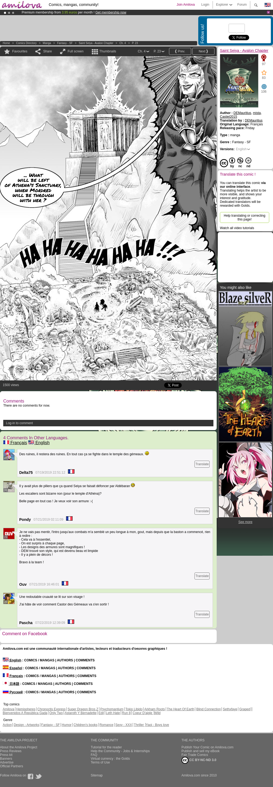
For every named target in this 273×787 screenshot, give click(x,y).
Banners (6, 759)
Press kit (6, 755)
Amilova (8, 709)
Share (47, 51)
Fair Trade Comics (194, 755)
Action (7, 725)
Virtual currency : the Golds (110, 759)
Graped (244, 709)
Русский (13, 692)
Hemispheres (25, 709)
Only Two (56, 713)
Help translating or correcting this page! (244, 217)
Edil (101, 713)
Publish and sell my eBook (200, 751)
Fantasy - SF (65, 43)
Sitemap (97, 775)
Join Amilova (186, 4)
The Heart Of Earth (180, 709)
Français (15, 442)
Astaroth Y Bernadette (81, 713)
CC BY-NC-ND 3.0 (198, 760)
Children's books (85, 725)
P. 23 (135, 43)
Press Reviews (10, 751)
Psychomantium (111, 709)
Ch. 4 (122, 43)
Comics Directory (26, 43)
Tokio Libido (133, 709)
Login (205, 4)
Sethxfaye (230, 709)
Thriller (139, 725)
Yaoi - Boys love (157, 725)
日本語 (11, 684)
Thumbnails (107, 51)
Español (12, 668)
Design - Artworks (26, 725)
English (39, 442)
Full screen (76, 51)
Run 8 (126, 713)
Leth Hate (113, 713)
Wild (157, 713)
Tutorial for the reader (106, 747)
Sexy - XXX (123, 725)
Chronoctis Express (51, 709)
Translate (202, 464)
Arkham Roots (154, 709)
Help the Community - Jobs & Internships (120, 751)
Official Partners (11, 766)
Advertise (7, 762)
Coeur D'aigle (143, 713)
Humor (67, 725)
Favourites (19, 51)
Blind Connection (208, 709)
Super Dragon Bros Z (82, 709)
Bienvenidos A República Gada (25, 713)
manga (47, 43)
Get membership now (110, 12)
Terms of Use (100, 762)
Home (6, 43)
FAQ (94, 755)
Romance (106, 725)
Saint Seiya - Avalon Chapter (96, 43)
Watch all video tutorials (237, 228)
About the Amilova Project (18, 747)
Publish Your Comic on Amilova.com (207, 747)
